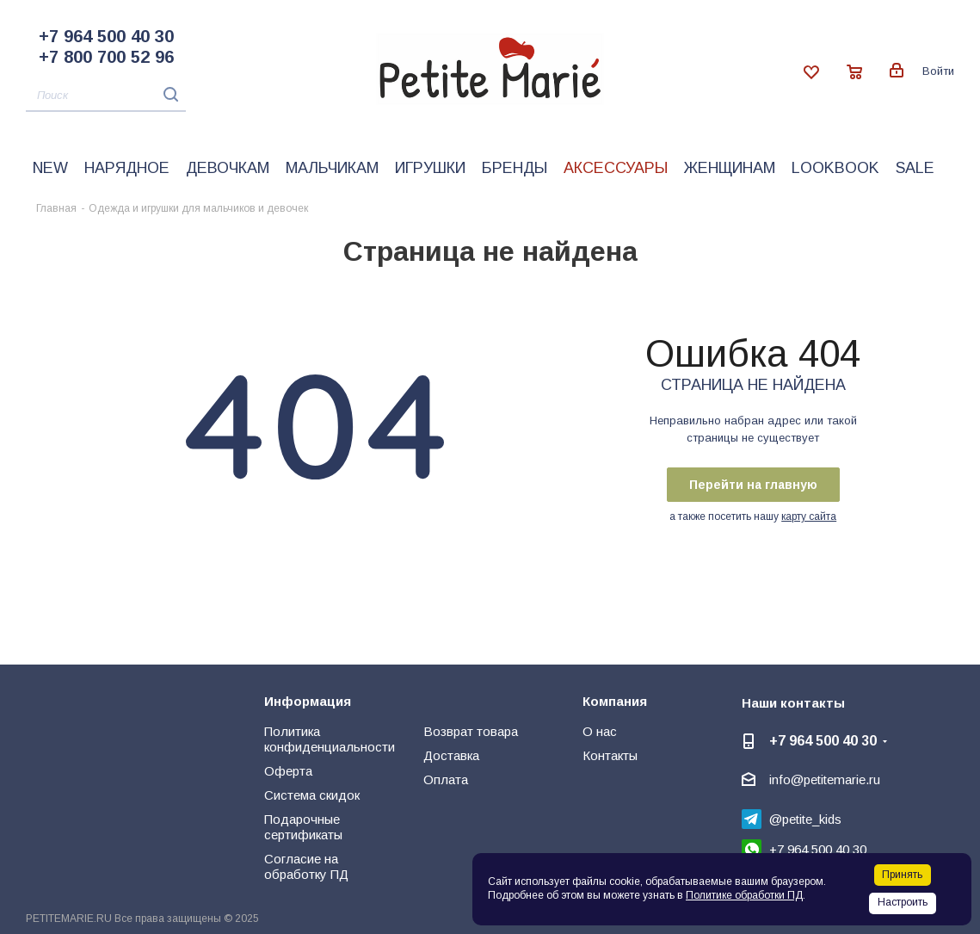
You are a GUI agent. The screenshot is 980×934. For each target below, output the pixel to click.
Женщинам (729, 167)
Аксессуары (616, 167)
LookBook (835, 167)
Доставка (451, 755)
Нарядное (126, 167)
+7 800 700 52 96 (106, 56)
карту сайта (808, 516)
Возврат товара (470, 731)
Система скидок (312, 795)
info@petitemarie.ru (824, 779)
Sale (915, 167)
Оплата (445, 779)
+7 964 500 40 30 (106, 36)
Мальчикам (332, 167)
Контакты (610, 755)
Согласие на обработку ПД (306, 866)
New (50, 167)
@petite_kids (805, 819)
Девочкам (227, 167)
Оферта (288, 771)
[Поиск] (106, 96)
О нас (599, 731)
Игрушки (430, 167)
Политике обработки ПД (744, 895)
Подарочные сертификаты (303, 827)
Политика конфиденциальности (329, 739)
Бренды (514, 167)
